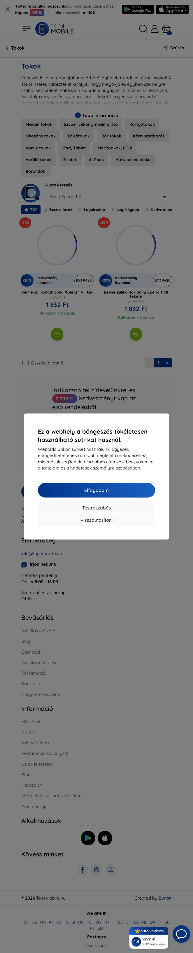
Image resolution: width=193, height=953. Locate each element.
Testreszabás (96, 508)
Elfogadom (96, 490)
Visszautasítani (96, 520)
